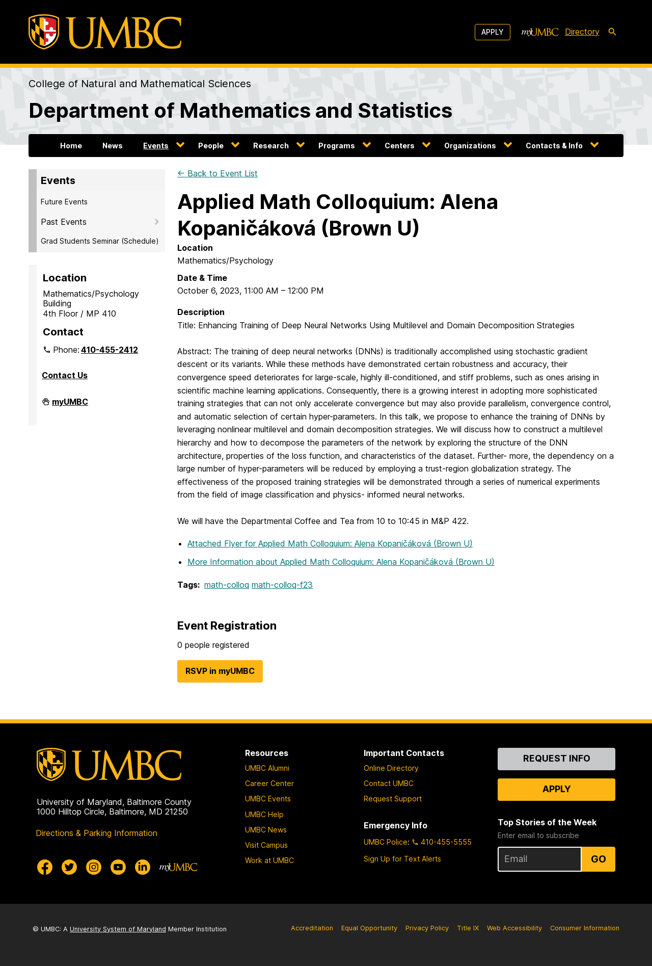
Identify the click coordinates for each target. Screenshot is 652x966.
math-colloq (226, 585)
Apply (492, 32)
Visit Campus (266, 845)
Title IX (468, 928)
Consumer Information (584, 928)
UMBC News (266, 829)
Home (71, 145)
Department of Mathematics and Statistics (240, 110)
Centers (400, 145)
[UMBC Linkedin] (142, 867)
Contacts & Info (554, 145)
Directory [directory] (582, 32)
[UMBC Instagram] (94, 867)
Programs (336, 145)
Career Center (269, 783)
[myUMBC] (540, 32)
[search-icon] (612, 32)
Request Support (393, 798)
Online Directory (391, 768)
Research (271, 145)
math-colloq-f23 (282, 585)
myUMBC (70, 406)
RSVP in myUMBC (220, 671)
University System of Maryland (118, 929)
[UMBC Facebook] (45, 867)
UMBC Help (264, 814)
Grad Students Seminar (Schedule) (100, 241)
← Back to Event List (217, 173)
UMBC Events (268, 798)
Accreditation (312, 928)
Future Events (64, 201)
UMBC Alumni (267, 768)
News (112, 145)
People (211, 145)
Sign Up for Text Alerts (402, 858)
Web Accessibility (514, 928)
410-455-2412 (109, 350)
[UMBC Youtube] (118, 867)
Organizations (470, 145)
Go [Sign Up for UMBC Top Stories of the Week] (598, 859)
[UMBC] (104, 32)
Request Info (556, 758)
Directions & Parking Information (96, 833)
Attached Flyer (330, 543)
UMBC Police (386, 842)
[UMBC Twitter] (69, 867)
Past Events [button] (64, 222)
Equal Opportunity (369, 928)
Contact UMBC (389, 783)
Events (156, 145)
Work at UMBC (269, 860)
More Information (341, 562)
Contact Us (65, 375)
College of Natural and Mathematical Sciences (140, 83)
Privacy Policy (427, 928)
